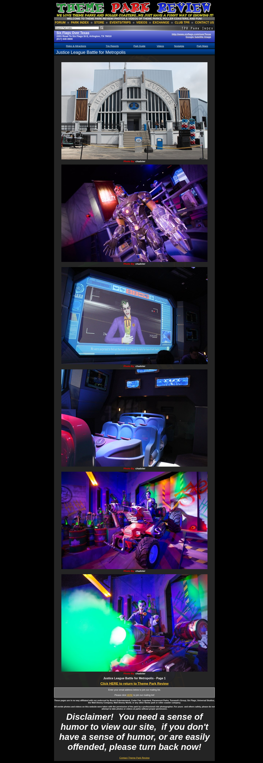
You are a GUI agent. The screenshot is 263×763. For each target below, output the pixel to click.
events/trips (120, 22)
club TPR (182, 22)
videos (141, 22)
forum (60, 22)
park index (80, 22)
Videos (160, 46)
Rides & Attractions (76, 46)
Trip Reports (112, 46)
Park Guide (139, 46)
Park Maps (202, 46)
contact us (204, 22)
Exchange (161, 22)
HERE (130, 695)
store (99, 22)
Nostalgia (179, 46)
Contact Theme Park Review (134, 757)
